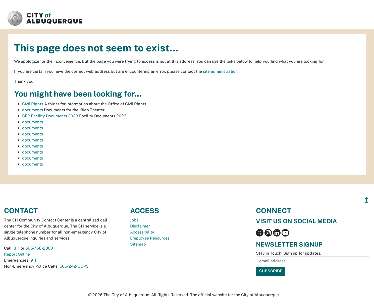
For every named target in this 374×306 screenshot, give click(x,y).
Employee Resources (150, 238)
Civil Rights (32, 104)
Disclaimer (140, 226)
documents (32, 110)
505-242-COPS (74, 266)
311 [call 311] (17, 248)
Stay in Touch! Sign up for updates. (288, 253)
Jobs (134, 220)
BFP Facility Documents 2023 (50, 116)
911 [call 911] (33, 260)
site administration (220, 71)
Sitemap (138, 244)
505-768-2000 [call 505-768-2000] (39, 248)
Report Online (17, 254)
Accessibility (142, 232)
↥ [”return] (366, 200)
